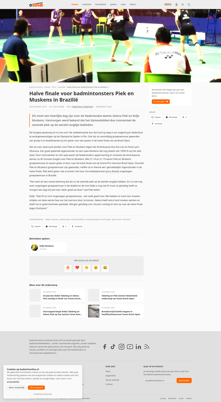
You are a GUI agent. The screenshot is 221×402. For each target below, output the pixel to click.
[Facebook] (104, 347)
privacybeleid (13, 381)
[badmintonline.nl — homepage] (36, 4)
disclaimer (172, 398)
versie (181, 398)
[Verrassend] (96, 268)
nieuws (74, 4)
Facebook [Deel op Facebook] (76, 226)
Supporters (110, 375)
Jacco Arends (112, 171)
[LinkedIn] (138, 347)
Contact (109, 384)
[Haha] (105, 268)
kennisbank (100, 4)
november (61, 87)
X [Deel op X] (64, 226)
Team (108, 371)
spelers (113, 4)
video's (133, 4)
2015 (54, 87)
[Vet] (68, 268)
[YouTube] (130, 347)
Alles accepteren (36, 387)
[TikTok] (113, 347)
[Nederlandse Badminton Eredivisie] (167, 4)
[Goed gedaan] (86, 268)
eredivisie (86, 4)
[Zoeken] (189, 4)
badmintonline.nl (36, 87)
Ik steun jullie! (161, 101)
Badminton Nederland (82, 106)
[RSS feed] (147, 347)
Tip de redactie (112, 380)
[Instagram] (121, 347)
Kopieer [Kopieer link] (36, 226)
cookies (189, 398)
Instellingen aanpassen (43, 394)
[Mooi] (77, 268)
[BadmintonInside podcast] (176, 4)
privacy (163, 398)
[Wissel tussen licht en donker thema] (182, 4)
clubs (123, 4)
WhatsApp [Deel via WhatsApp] (51, 226)
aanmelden (184, 380)
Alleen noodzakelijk (16, 387)
